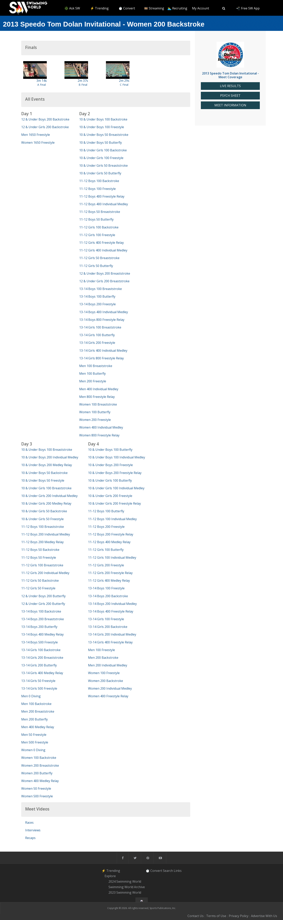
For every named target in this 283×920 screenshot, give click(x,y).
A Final (41, 84)
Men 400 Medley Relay (37, 727)
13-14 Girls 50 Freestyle (38, 681)
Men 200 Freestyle (92, 381)
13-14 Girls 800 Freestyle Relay (101, 358)
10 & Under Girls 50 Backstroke (44, 511)
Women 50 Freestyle (36, 788)
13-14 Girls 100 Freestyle (106, 619)
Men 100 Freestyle (101, 650)
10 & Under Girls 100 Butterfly (110, 480)
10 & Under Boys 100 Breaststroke (46, 449)
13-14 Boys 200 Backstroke (108, 596)
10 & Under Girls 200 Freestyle (110, 496)
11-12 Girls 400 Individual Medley (103, 250)
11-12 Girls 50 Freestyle (38, 588)
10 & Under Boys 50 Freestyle (42, 480)
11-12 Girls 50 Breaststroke (99, 258)
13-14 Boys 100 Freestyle (106, 588)
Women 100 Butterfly (94, 412)
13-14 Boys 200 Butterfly (39, 627)
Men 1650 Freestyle (35, 134)
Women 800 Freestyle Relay (99, 435)
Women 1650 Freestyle (38, 142)
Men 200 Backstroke (103, 657)
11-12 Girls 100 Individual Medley (112, 557)
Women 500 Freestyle (37, 796)
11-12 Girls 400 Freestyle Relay (101, 242)
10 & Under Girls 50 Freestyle (42, 519)
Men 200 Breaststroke (37, 711)
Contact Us (195, 916)
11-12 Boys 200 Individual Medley (45, 534)
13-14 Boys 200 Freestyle (97, 304)
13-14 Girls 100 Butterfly (97, 335)
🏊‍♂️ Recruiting (177, 8)
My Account (200, 8)
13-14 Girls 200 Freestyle (97, 342)
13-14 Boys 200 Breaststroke (42, 619)
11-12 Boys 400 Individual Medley (103, 204)
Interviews (32, 830)
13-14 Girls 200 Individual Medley (112, 634)
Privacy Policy (238, 916)
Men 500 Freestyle (34, 742)
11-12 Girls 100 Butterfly (106, 549)
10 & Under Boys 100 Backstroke (103, 119)
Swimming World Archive (126, 887)
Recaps (30, 838)
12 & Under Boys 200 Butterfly (43, 596)
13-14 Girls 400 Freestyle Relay (110, 642)
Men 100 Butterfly (92, 373)
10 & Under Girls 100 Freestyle (101, 158)
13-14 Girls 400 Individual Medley (103, 350)
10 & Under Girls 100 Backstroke (103, 150)
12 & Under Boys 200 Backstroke (45, 119)
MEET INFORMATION (230, 105)
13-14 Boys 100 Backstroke (41, 611)
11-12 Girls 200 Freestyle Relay (110, 573)
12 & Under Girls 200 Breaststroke (104, 281)
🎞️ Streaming (154, 8)
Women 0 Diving (33, 750)
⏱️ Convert (127, 8)
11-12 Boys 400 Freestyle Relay (101, 196)
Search (168, 870)
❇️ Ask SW (72, 8)
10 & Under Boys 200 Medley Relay (46, 465)
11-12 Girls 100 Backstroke (99, 227)
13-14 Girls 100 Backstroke (41, 650)
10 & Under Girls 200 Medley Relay (46, 503)
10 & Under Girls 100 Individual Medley (116, 488)
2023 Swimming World (124, 892)
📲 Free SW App (248, 8)
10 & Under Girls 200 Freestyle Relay (114, 503)
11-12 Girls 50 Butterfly (96, 266)
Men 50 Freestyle (33, 734)
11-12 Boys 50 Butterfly (96, 219)
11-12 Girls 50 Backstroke (40, 580)
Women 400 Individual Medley (101, 427)
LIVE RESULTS (230, 86)
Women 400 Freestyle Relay (108, 696)
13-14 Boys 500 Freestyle (39, 642)
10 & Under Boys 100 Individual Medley (116, 457)
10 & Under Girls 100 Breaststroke (46, 488)
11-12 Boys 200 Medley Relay (42, 542)
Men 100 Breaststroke (95, 366)
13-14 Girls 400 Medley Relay (42, 673)
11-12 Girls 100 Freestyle (97, 235)
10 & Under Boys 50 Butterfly (100, 142)
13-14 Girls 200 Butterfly (39, 665)
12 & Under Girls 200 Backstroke (45, 127)
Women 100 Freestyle (104, 673)
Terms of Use (216, 916)
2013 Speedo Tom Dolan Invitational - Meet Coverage (230, 75)
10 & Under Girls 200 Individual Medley (49, 496)
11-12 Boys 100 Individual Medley (112, 519)
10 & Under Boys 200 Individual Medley (49, 457)
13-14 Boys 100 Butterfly (97, 296)
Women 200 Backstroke (105, 681)
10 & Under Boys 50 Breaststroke (103, 134)
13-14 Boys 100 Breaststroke (100, 289)
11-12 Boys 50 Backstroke (40, 549)
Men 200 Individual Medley (107, 665)
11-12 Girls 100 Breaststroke (42, 565)
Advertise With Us (264, 916)
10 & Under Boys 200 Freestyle (110, 465)
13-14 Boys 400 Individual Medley (103, 312)
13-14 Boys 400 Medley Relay (42, 634)
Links (178, 870)
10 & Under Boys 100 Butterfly (110, 449)
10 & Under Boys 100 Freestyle (101, 127)
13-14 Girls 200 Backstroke (107, 627)
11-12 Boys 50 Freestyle (38, 557)
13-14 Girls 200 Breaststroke (42, 657)
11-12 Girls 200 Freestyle (106, 565)
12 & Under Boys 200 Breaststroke (104, 273)
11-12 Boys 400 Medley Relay (109, 542)
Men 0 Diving (31, 696)
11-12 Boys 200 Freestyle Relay (110, 534)
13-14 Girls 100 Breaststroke (100, 327)
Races (29, 822)
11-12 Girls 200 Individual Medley (45, 573)
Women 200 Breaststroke (40, 765)
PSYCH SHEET (230, 96)
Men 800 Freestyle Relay (97, 397)
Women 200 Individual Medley (110, 688)
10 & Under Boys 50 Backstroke (44, 473)
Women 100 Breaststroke (98, 404)
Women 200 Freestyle (95, 420)
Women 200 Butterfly (36, 773)
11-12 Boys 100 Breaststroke (42, 526)
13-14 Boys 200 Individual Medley (112, 604)
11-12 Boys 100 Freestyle (97, 189)
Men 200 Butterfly (34, 719)
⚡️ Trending (99, 8)
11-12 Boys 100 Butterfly (106, 511)
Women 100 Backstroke (38, 757)
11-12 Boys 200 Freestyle (106, 526)
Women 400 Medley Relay (40, 781)
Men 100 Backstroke (36, 704)
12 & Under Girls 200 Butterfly (43, 604)
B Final (83, 84)
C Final (124, 84)
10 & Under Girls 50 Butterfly (100, 173)
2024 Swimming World (124, 881)
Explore (110, 876)
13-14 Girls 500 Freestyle (39, 688)
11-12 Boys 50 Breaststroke (99, 212)
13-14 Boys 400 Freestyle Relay (110, 611)
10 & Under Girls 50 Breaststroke (103, 165)
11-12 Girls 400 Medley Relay (109, 580)
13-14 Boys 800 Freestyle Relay (101, 319)
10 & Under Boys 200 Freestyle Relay (115, 473)
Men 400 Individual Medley (98, 389)
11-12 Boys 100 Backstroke (99, 181)
